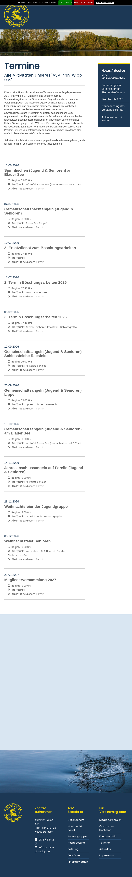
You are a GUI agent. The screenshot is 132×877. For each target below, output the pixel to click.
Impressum (106, 855)
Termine (104, 842)
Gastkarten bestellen (106, 828)
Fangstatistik (107, 836)
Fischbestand (76, 842)
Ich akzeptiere (65, 2)
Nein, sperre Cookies (84, 2)
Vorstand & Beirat (75, 828)
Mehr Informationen (105, 2)
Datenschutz (76, 820)
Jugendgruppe (77, 836)
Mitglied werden (78, 861)
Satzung (73, 849)
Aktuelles (105, 849)
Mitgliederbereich (110, 820)
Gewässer (74, 855)
